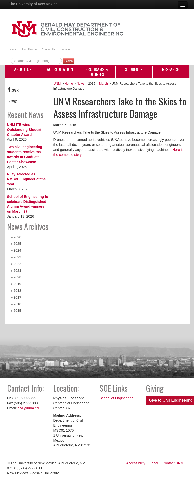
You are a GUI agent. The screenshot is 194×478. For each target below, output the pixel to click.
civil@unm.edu (29, 408)
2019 (17, 284)
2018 (17, 291)
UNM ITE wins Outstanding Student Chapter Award (24, 130)
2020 (17, 277)
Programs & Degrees (96, 71)
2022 (17, 264)
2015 (17, 311)
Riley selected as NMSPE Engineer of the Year (26, 179)
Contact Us (48, 49)
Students (134, 69)
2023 (17, 257)
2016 (17, 304)
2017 (17, 297)
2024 (17, 250)
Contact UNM (172, 463)
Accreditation (60, 69)
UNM (57, 83)
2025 (17, 244)
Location (66, 49)
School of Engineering (117, 398)
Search (68, 60)
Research (170, 69)
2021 (17, 271)
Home (69, 83)
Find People (29, 49)
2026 (17, 237)
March (103, 83)
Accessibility (135, 463)
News (13, 49)
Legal (154, 463)
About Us (23, 69)
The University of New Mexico (33, 4)
